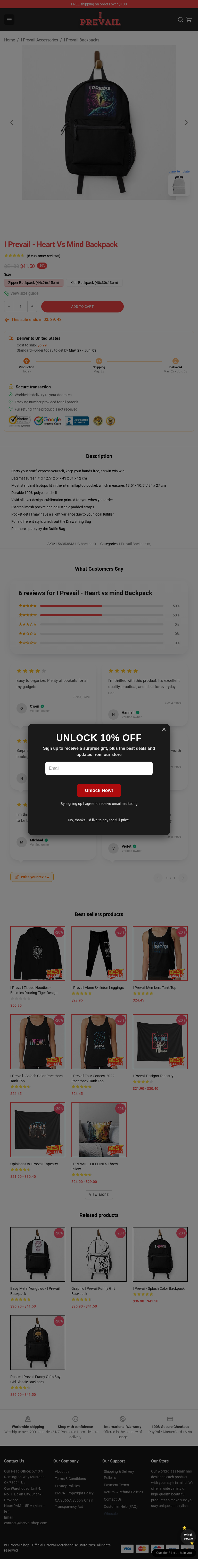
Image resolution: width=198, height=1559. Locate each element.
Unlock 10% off (188, 1536)
